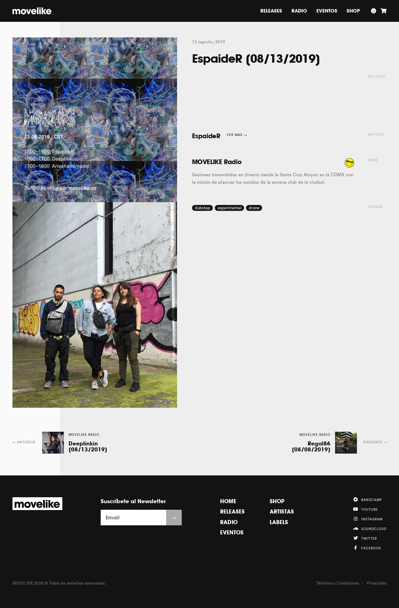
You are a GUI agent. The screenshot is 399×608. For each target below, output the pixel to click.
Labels (279, 522)
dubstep (202, 208)
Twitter (365, 538)
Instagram (367, 519)
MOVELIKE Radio (217, 162)
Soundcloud (370, 528)
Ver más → (237, 135)
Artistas (282, 511)
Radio (299, 10)
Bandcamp (367, 499)
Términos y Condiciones (337, 583)
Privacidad (377, 583)
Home (228, 501)
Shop (353, 10)
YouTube (365, 509)
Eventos (326, 10)
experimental (229, 208)
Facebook (367, 548)
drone (254, 208)
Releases (271, 10)
